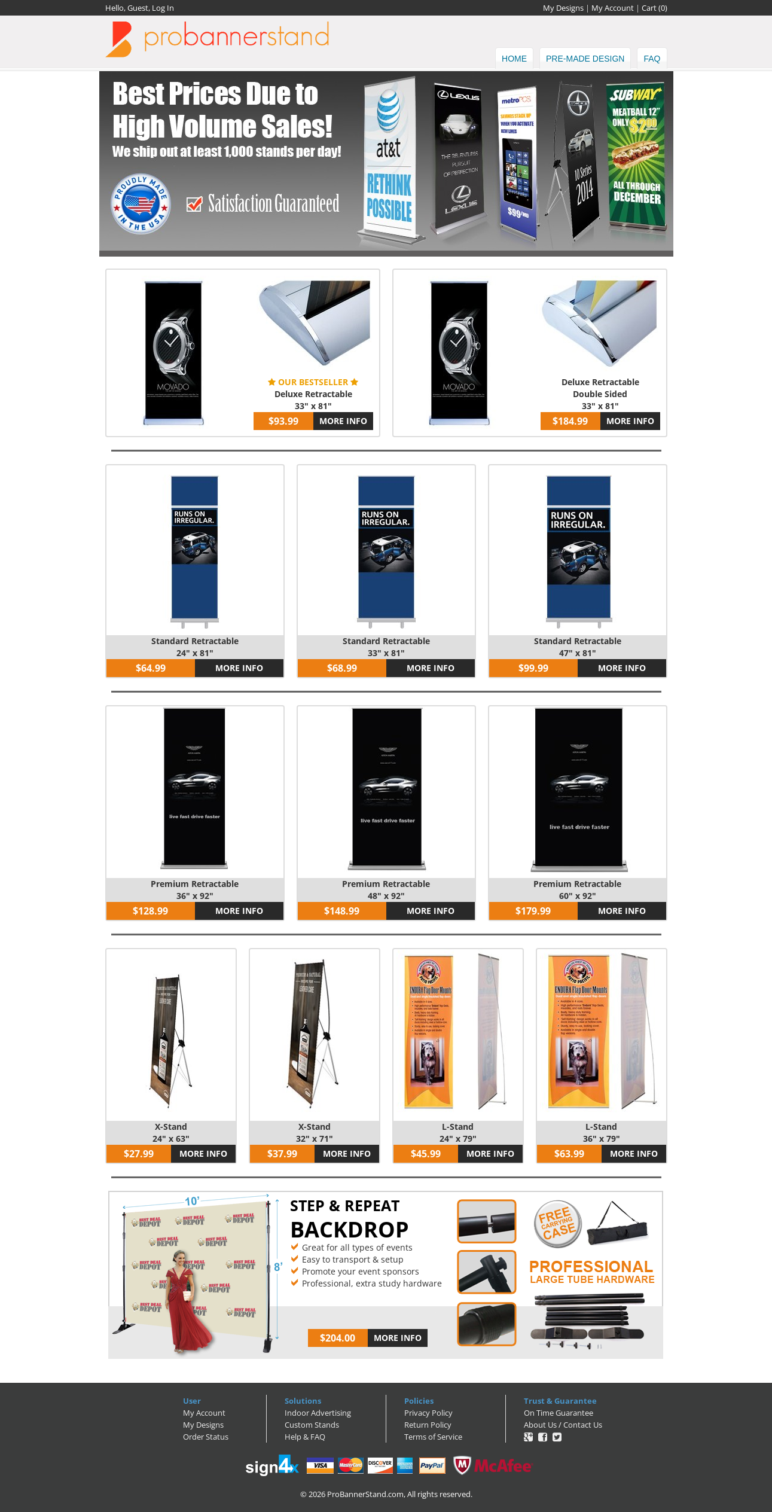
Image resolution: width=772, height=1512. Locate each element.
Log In (163, 7)
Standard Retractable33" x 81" (386, 647)
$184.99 (570, 421)
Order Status (205, 1436)
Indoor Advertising (318, 1412)
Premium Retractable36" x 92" (195, 889)
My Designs (563, 7)
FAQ (651, 58)
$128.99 (150, 910)
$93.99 (283, 421)
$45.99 (426, 1153)
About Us (540, 1424)
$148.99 (341, 910)
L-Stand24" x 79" (458, 1132)
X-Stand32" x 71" (314, 1132)
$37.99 (282, 1153)
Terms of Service (433, 1436)
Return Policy (427, 1424)
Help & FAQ (305, 1436)
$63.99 (569, 1153)
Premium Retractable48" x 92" (386, 889)
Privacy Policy (428, 1412)
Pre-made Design (585, 58)
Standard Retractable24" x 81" (195, 647)
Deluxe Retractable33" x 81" (313, 399)
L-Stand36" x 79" (601, 1132)
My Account (612, 7)
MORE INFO (343, 420)
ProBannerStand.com (365, 1494)
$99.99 (533, 668)
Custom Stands (312, 1424)
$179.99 (533, 910)
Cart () (654, 7)
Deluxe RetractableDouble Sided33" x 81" (600, 393)
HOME (514, 58)
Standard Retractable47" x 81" (577, 647)
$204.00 (337, 1338)
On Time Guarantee (558, 1412)
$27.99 (139, 1153)
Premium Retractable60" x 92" (577, 889)
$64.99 (151, 668)
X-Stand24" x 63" (171, 1132)
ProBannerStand (386, 39)
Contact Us (582, 1424)
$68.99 (342, 668)
